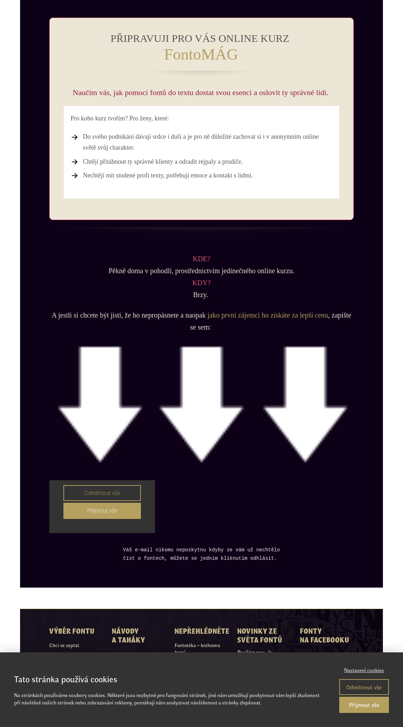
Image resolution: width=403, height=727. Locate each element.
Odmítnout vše (364, 687)
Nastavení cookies (364, 669)
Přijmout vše (364, 704)
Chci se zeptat (64, 645)
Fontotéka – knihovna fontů (197, 649)
